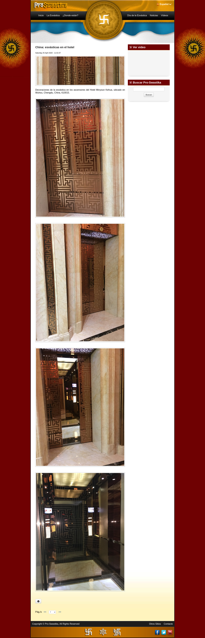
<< (45, 612)
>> (59, 612)
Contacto (168, 624)
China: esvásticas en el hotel (54, 47)
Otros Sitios (155, 624)
